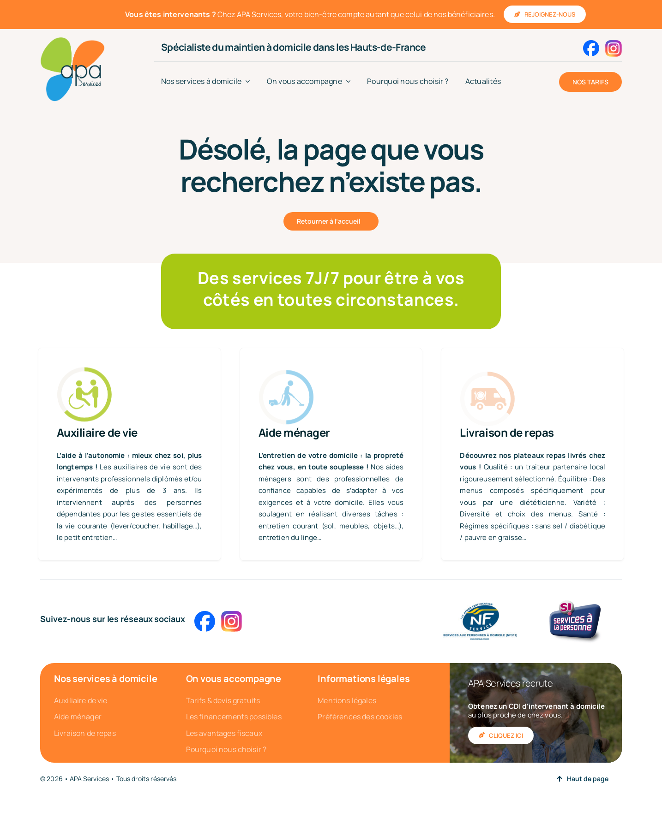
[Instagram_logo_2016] (613, 43)
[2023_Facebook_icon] (591, 43)
